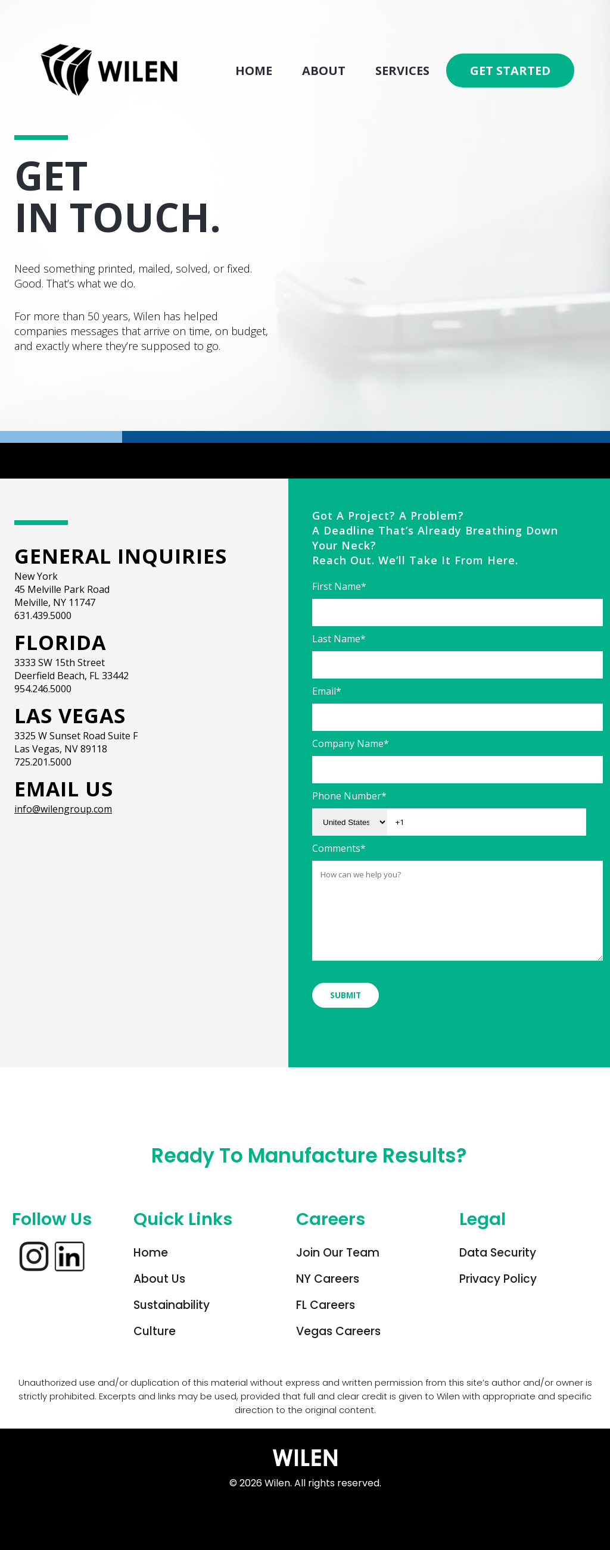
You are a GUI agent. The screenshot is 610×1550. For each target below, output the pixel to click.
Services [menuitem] (402, 70)
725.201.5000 (42, 761)
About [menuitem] (324, 70)
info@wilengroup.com (63, 808)
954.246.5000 (42, 688)
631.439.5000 (42, 615)
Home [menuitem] (253, 70)
